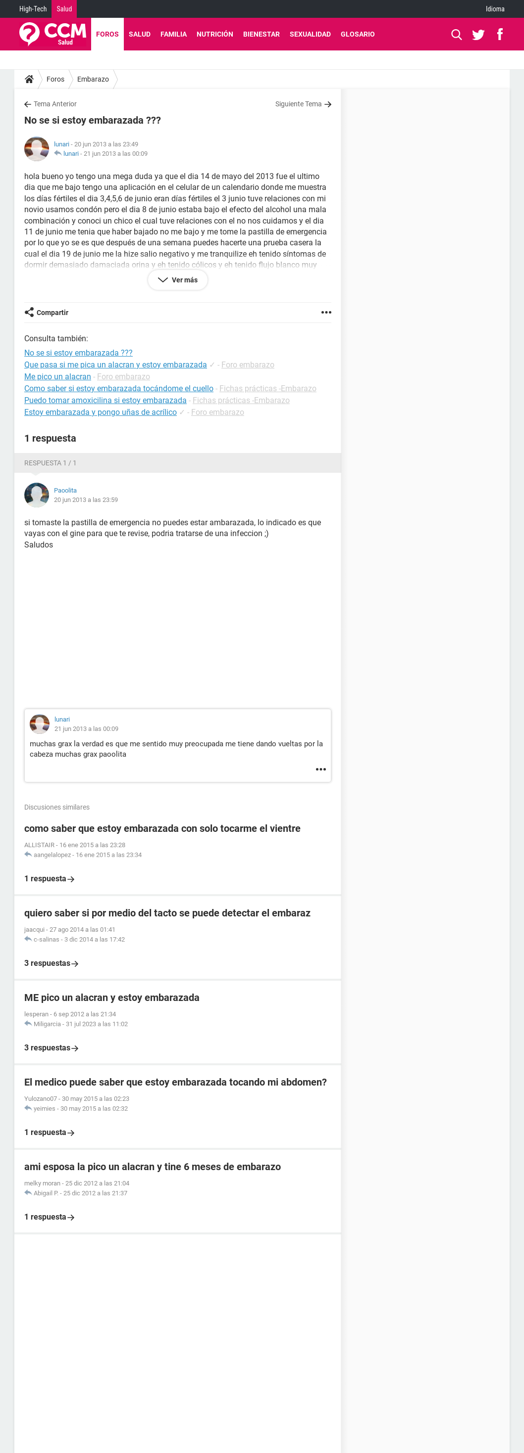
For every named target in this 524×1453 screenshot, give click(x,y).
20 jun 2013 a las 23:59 (86, 499)
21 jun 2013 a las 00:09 (116, 153)
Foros (107, 34)
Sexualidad (310, 34)
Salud (64, 9)
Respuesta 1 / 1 (50, 463)
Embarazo (93, 79)
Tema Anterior (55, 104)
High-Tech (33, 9)
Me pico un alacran (57, 376)
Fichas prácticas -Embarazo (267, 388)
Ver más (184, 280)
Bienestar (261, 34)
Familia (173, 34)
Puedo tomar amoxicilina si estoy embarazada (105, 400)
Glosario (358, 34)
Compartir (52, 313)
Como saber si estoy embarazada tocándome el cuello (118, 388)
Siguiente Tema (298, 104)
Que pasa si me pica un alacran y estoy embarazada (115, 364)
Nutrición (215, 34)
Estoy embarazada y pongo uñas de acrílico (100, 412)
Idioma (495, 9)
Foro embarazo (247, 364)
